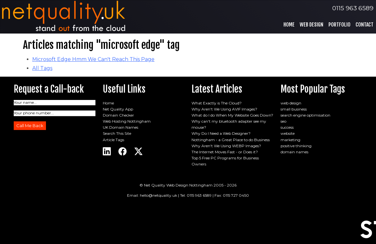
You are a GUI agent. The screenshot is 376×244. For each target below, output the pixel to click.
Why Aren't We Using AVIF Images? (224, 109)
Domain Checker (118, 115)
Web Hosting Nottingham (127, 121)
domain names (294, 151)
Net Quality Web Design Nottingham (178, 185)
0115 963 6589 (352, 8)
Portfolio (339, 24)
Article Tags (113, 139)
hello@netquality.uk (158, 195)
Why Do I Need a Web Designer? (221, 133)
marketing (290, 139)
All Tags (42, 68)
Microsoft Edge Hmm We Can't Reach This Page (93, 59)
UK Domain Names (120, 127)
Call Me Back (29, 125)
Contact (364, 24)
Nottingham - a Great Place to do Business (231, 139)
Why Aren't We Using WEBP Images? (226, 145)
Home (289, 24)
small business (294, 109)
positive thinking (296, 145)
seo (283, 121)
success (287, 127)
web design (291, 103)
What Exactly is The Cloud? (217, 103)
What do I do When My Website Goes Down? (232, 115)
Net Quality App (118, 109)
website (288, 133)
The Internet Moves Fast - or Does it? (225, 151)
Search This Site (117, 133)
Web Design (311, 24)
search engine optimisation (305, 115)
